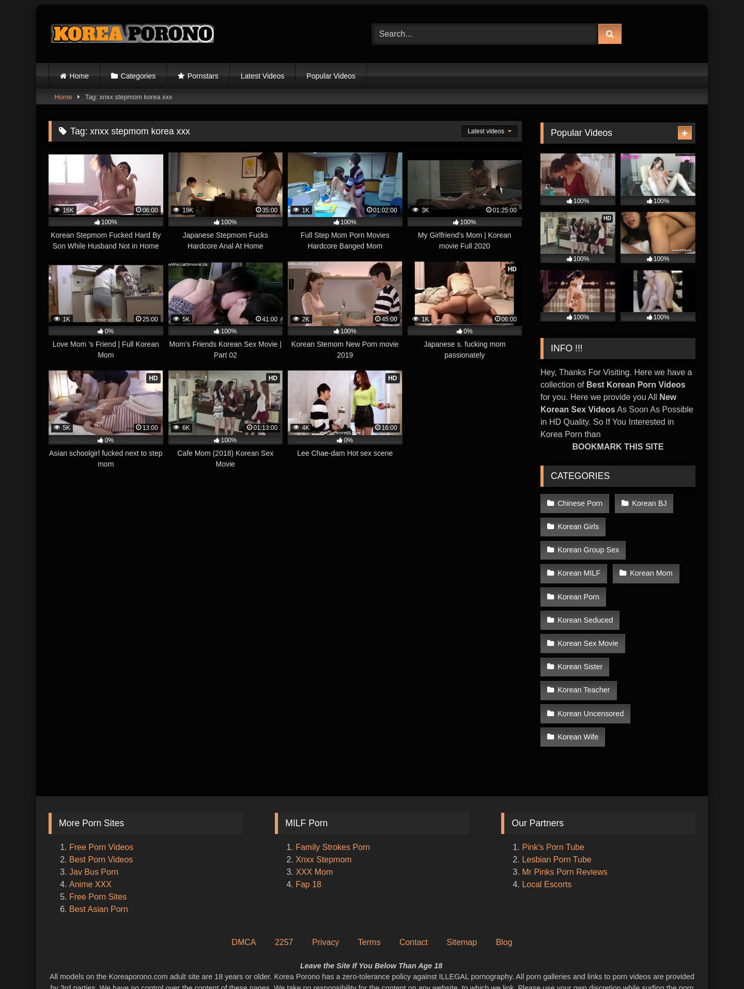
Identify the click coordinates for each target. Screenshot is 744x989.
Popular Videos (330, 76)
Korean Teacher (657, 634)
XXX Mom (315, 812)
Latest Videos (263, 76)
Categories (138, 76)
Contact (413, 882)
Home (79, 76)
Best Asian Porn (98, 849)
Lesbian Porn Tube (556, 799)
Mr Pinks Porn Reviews (566, 812)
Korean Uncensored (590, 656)
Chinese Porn (579, 503)
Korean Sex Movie (587, 612)
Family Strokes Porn (333, 787)
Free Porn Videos (101, 787)
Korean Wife (577, 677)
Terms (369, 882)
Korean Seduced (655, 590)
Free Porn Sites (98, 836)
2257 (284, 882)
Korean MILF (578, 568)
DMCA (243, 882)
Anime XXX (90, 824)
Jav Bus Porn (93, 812)
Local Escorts (546, 824)
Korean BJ (648, 503)
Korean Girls (578, 524)
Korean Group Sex (588, 547)
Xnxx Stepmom (323, 799)
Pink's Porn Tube (553, 787)
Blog (504, 882)
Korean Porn (578, 590)
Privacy (325, 882)
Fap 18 (308, 824)
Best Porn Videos (101, 799)
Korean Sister (579, 634)
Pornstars (203, 76)
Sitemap (461, 882)
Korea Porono (423, 961)
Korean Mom (650, 568)
